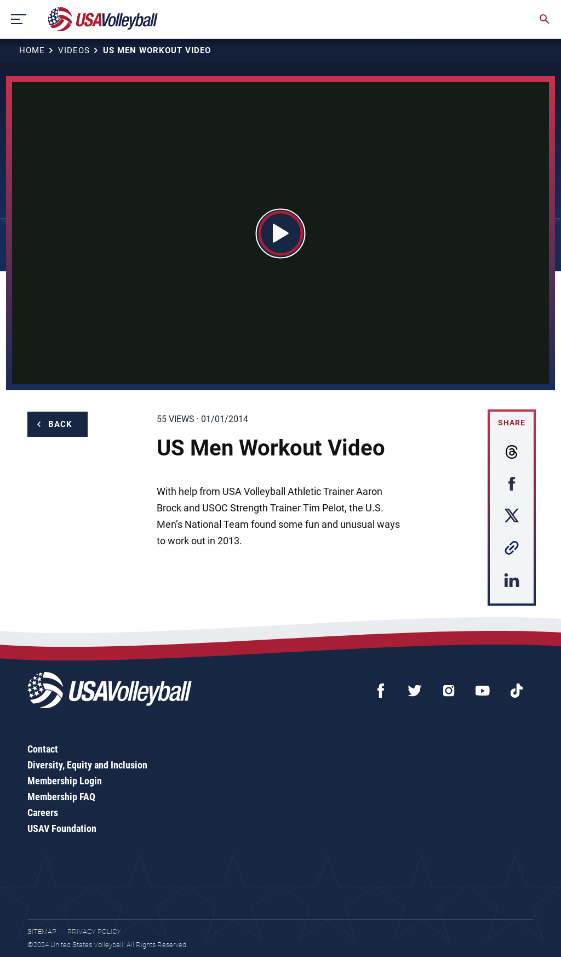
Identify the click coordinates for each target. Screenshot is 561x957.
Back (60, 424)
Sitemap (41, 931)
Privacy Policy (94, 931)
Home (32, 50)
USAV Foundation (61, 828)
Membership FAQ (61, 796)
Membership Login (64, 781)
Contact (42, 749)
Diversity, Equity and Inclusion (87, 765)
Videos (74, 50)
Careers (42, 812)
